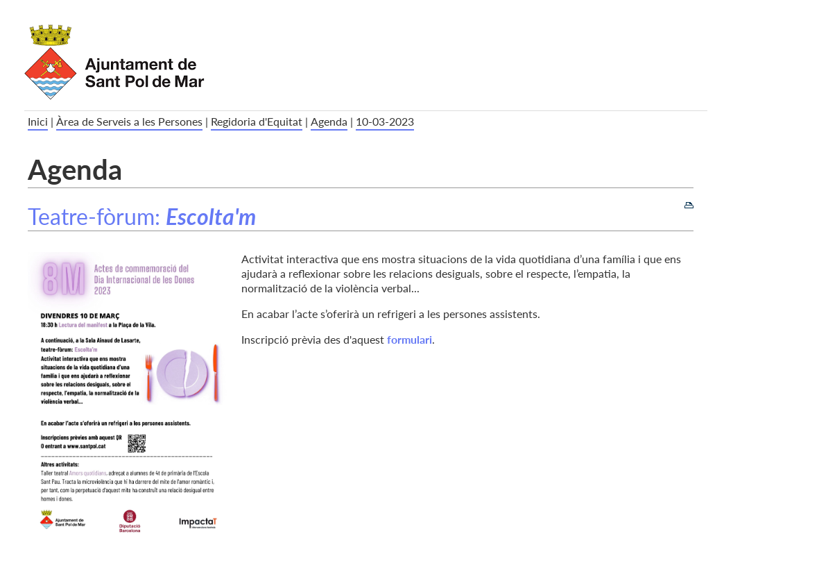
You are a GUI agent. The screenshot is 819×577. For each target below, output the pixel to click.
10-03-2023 (385, 121)
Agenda (329, 121)
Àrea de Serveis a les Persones (129, 121)
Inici (38, 121)
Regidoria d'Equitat (256, 121)
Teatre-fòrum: (142, 216)
